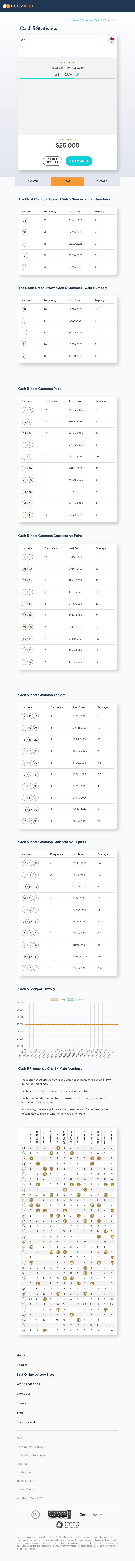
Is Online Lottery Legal (31, 1455)
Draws (21, 1403)
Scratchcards (26, 1422)
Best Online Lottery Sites (35, 1374)
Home (75, 20)
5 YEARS (102, 181)
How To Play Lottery (30, 1446)
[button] (129, 6)
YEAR (67, 181)
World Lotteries (28, 1384)
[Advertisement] (67, 107)
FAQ (19, 1438)
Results (86, 20)
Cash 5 (98, 20)
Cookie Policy (25, 1489)
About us (22, 1463)
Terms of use (25, 1480)
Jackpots (23, 1393)
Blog (20, 1412)
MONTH (33, 181)
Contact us (24, 1472)
